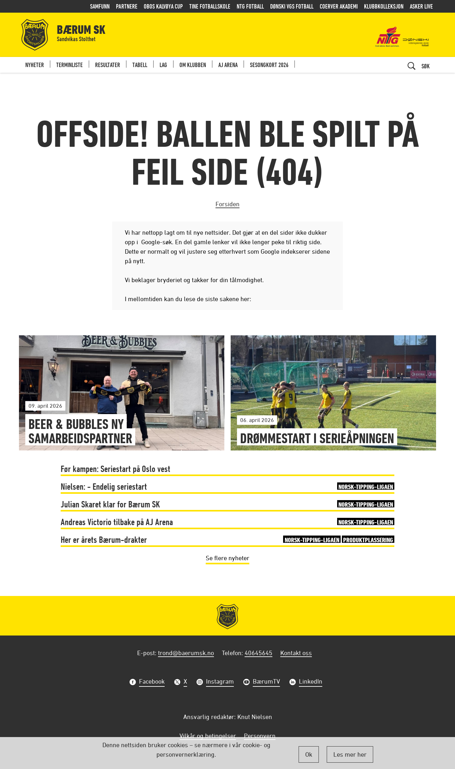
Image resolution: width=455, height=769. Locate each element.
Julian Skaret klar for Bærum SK (228, 504)
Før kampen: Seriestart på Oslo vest (115, 468)
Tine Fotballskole (209, 6)
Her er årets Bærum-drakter (228, 539)
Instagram (220, 682)
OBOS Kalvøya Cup (163, 6)
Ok (308, 754)
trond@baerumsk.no (186, 652)
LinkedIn (310, 682)
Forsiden (227, 204)
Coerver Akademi (339, 6)
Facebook (152, 682)
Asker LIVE (421, 6)
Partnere (126, 6)
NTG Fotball (250, 6)
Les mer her (350, 754)
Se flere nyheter (227, 557)
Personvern (260, 735)
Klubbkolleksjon (383, 6)
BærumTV (266, 682)
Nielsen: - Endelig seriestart (228, 486)
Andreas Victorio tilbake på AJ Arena (228, 522)
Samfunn (100, 6)
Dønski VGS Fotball (291, 6)
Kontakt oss (296, 652)
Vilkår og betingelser (207, 735)
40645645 (258, 652)
